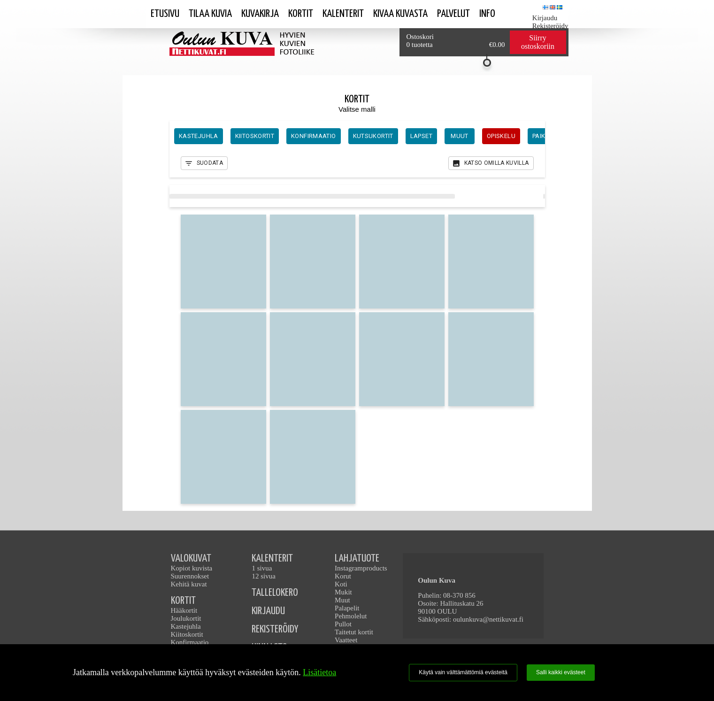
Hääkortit (184, 610)
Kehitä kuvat (189, 584)
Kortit (300, 13)
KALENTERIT (272, 558)
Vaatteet (346, 640)
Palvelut (453, 13)
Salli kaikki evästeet (560, 672)
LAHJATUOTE (357, 558)
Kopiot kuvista (192, 568)
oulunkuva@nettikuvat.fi (488, 619)
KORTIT (183, 600)
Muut (342, 600)
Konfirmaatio (190, 642)
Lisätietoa (319, 672)
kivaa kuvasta (400, 13)
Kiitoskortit (187, 634)
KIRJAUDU (268, 611)
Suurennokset (190, 576)
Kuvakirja (260, 13)
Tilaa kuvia (210, 13)
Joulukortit (186, 618)
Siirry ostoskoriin (537, 42)
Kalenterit (343, 13)
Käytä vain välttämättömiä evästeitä (463, 672)
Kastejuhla (186, 626)
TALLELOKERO (275, 592)
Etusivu (165, 13)
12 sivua (263, 576)
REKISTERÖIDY (275, 629)
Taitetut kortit (354, 632)
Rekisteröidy (550, 26)
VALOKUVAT (191, 558)
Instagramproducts (361, 568)
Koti (341, 584)
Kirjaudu (544, 18)
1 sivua (262, 568)
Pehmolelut (351, 616)
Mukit (343, 592)
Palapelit (347, 608)
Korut (343, 576)
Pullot (343, 624)
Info (487, 13)
